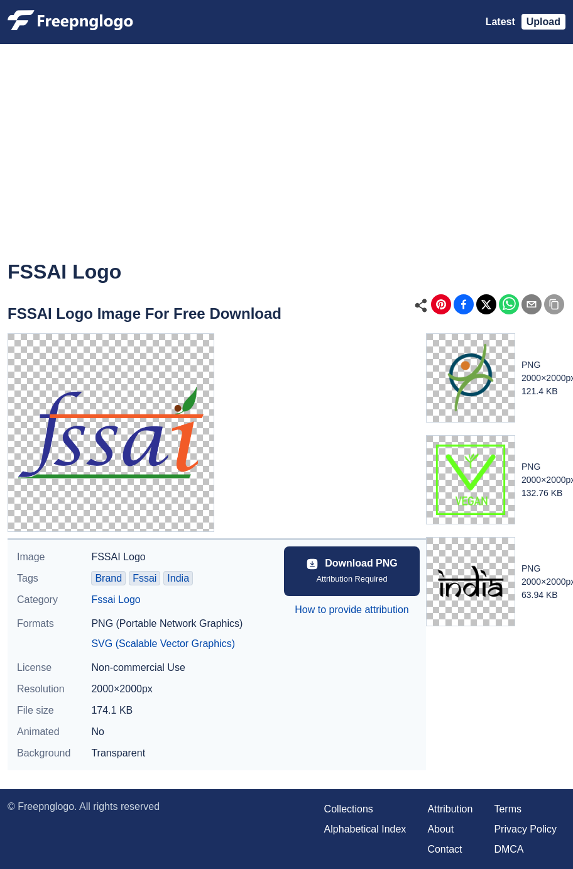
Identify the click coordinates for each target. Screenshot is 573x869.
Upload (543, 21)
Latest (500, 21)
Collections (348, 809)
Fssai (144, 578)
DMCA (508, 849)
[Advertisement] (285, 161)
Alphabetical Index (365, 829)
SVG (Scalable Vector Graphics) (163, 643)
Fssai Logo (115, 599)
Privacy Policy (525, 829)
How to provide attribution (351, 609)
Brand (108, 578)
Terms (507, 809)
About (440, 829)
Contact (444, 849)
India (178, 578)
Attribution (449, 809)
